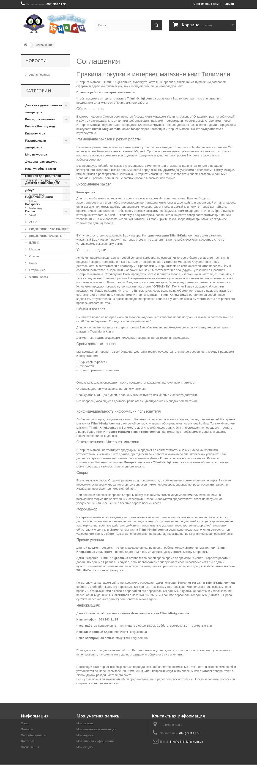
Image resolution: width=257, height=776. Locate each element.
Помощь (27, 729)
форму (224, 679)
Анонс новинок (39, 73)
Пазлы (30, 210)
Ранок (32, 309)
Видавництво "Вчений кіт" (46, 281)
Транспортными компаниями (100, 370)
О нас (25, 723)
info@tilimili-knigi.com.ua (131, 638)
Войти (229, 3)
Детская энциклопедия (42, 182)
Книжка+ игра (35, 132)
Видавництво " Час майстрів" (48, 274)
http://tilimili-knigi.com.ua (131, 632)
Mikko (32, 247)
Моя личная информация (95, 741)
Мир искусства (36, 154)
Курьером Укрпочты (93, 362)
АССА (32, 267)
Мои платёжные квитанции (96, 729)
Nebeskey (35, 254)
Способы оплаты (33, 735)
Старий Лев (36, 315)
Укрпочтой (87, 366)
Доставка (28, 741)
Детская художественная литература (43, 108)
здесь (152, 599)
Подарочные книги (39, 196)
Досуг (29, 189)
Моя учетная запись (98, 716)
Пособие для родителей (43, 175)
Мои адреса (85, 735)
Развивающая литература (35, 143)
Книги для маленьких (41, 118)
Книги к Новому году (40, 125)
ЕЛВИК (33, 288)
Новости (36, 60)
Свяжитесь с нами (207, 3)
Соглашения (30, 747)
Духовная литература (41, 161)
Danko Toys (36, 240)
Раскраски (32, 203)
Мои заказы (85, 723)
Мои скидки (85, 747)
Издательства (42, 228)
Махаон (34, 295)
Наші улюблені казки (40, 168)
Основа (34, 302)
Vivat (32, 261)
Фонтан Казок (38, 322)
